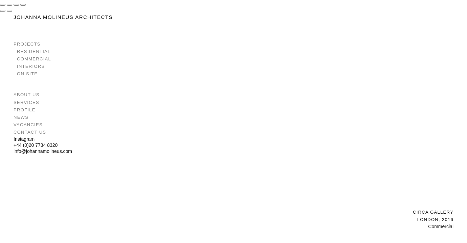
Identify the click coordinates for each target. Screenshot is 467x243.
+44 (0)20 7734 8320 (36, 145)
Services (26, 102)
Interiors (31, 66)
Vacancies (28, 124)
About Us (27, 94)
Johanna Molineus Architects (63, 17)
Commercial (34, 58)
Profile (25, 109)
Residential (34, 51)
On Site (27, 73)
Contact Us (30, 132)
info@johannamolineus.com (43, 151)
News (21, 117)
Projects (27, 44)
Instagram (24, 139)
